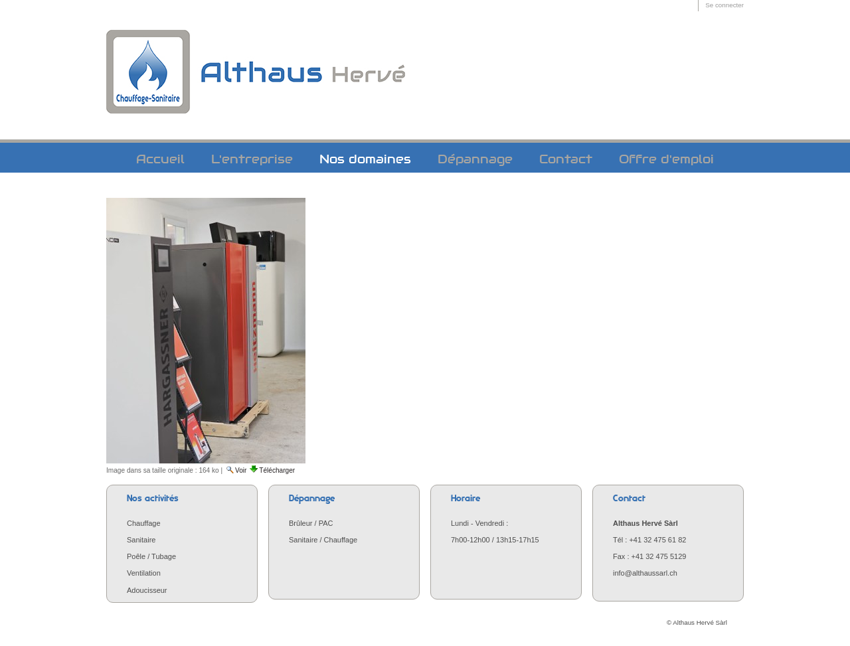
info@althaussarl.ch (645, 573)
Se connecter (724, 5)
